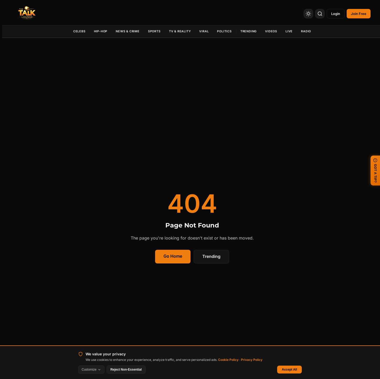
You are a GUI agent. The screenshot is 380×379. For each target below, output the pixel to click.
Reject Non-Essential (126, 369)
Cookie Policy (228, 360)
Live (289, 31)
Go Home (172, 256)
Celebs (79, 31)
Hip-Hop (101, 31)
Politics (224, 31)
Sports (154, 31)
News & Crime (128, 31)
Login (335, 14)
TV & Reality (180, 31)
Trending (248, 31)
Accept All (289, 369)
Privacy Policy (251, 360)
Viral (204, 31)
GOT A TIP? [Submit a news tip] (375, 170)
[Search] (320, 13)
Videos (271, 31)
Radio (306, 31)
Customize (91, 369)
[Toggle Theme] (308, 13)
